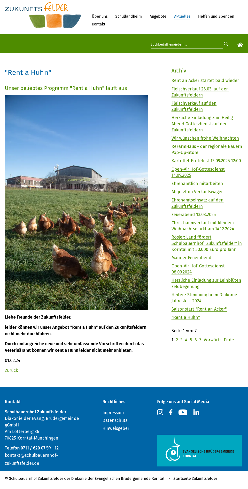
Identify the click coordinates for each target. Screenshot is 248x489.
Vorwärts (212, 340)
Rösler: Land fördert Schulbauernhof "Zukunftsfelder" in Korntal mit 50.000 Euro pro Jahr (206, 243)
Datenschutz (114, 420)
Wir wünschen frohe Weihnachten (205, 138)
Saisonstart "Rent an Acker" (199, 309)
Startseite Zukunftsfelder (195, 478)
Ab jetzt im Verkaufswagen (197, 191)
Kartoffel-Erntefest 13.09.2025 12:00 (206, 160)
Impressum (113, 412)
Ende (229, 340)
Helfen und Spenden (216, 16)
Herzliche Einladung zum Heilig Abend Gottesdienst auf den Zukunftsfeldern (202, 123)
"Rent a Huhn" (185, 317)
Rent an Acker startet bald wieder (205, 80)
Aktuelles (182, 16)
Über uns (100, 16)
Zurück (11, 370)
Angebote (158, 16)
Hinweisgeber (115, 428)
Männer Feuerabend (191, 257)
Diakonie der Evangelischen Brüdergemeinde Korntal (117, 478)
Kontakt (98, 24)
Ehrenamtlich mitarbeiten (197, 183)
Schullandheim (128, 16)
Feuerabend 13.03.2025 (193, 214)
